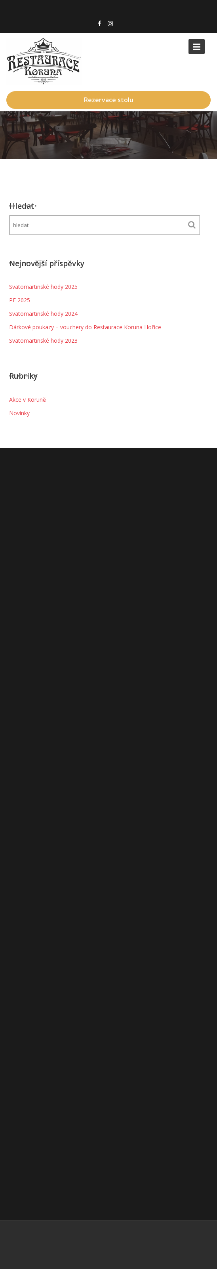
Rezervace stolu (108, 99)
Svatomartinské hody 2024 (43, 313)
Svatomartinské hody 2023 (43, 340)
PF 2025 (19, 300)
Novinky (19, 413)
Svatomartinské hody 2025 (43, 286)
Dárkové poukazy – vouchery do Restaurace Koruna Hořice (85, 327)
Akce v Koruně (27, 399)
